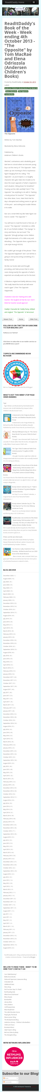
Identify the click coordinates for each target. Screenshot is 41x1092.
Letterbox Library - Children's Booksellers (17, 1022)
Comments (7, 1082)
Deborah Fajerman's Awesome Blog (15, 979)
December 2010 (8, 936)
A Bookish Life (8, 982)
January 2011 (7, 932)
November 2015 (8, 754)
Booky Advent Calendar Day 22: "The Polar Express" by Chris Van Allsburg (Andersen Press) (23, 506)
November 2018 (8, 643)
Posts (5, 1078)
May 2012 (6, 883)
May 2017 (6, 699)
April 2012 (6, 886)
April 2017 (6, 702)
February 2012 (8, 892)
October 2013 (7, 831)
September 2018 (8, 649)
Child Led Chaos (9, 1025)
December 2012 (8, 862)
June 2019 (6, 622)
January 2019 (7, 637)
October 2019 (7, 609)
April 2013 (6, 849)
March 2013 (7, 852)
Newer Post (8, 319)
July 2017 (6, 692)
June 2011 (6, 917)
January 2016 (7, 748)
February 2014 (8, 819)
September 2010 (8, 945)
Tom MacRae (9, 94)
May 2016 (6, 736)
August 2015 (7, 763)
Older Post (33, 319)
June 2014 (6, 806)
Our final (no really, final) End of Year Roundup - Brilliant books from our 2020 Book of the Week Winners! (24, 551)
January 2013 (7, 859)
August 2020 (7, 579)
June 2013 (6, 843)
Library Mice (8, 1002)
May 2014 (6, 809)
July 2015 (6, 766)
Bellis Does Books (10, 977)
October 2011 (7, 905)
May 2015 (6, 772)
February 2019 (8, 634)
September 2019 (8, 612)
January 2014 (7, 822)
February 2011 (8, 929)
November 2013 (8, 828)
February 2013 (8, 856)
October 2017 (7, 683)
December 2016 (8, 714)
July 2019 (6, 619)
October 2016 (7, 720)
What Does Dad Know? (11, 994)
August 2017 (7, 689)
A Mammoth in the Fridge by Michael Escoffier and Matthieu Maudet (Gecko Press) (24, 417)
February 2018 (8, 671)
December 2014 (8, 788)
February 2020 (8, 597)
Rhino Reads (8, 997)
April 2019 (6, 628)
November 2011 (8, 902)
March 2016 (7, 742)
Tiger (4, 403)
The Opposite (23, 91)
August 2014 (7, 800)
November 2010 (8, 939)
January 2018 (7, 674)
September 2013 (8, 834)
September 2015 (8, 760)
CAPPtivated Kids (9, 1007)
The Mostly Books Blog (11, 1020)
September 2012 (8, 871)
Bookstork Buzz (9, 1027)
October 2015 (7, 757)
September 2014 (8, 797)
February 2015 (8, 782)
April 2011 (6, 923)
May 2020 (6, 588)
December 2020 (8, 576)
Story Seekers (8, 1005)
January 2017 (7, 711)
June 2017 (6, 696)
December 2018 (8, 640)
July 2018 (6, 656)
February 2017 (8, 708)
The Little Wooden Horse (12, 1012)
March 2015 (7, 779)
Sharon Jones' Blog (10, 1017)
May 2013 (6, 846)
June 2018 (6, 659)
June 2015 (6, 769)
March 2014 (7, 816)
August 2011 (7, 911)
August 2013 (7, 837)
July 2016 (6, 729)
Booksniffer (8, 999)
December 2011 (8, 899)
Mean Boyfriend (9, 1010)
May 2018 (6, 662)
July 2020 (6, 582)
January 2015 (7, 785)
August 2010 (7, 948)
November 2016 (8, 717)
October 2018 (7, 646)
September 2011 (8, 908)
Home (21, 319)
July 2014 (6, 803)
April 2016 (6, 739)
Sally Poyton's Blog (10, 1030)
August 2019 (7, 616)
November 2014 (8, 791)
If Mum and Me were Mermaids (12, 537)
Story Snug (7, 987)
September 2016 (8, 723)
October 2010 (7, 942)
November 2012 (8, 865)
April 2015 (6, 776)
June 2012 (6, 880)
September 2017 (8, 686)
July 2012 (6, 877)
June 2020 (6, 585)
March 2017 (7, 705)
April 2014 (6, 812)
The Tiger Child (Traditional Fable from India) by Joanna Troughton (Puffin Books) (24, 451)
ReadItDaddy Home (14, 2)
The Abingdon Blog (10, 1035)
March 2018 (7, 668)
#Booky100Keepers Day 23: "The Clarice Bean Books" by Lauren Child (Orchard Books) (24, 434)
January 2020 (7, 600)
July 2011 (6, 914)
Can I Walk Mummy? (10, 974)
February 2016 (8, 745)
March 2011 (7, 926)
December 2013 (8, 825)
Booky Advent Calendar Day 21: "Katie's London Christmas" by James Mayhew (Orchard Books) (24, 489)
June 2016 (6, 732)
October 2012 (7, 868)
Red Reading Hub (9, 992)
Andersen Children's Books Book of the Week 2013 (22, 88)
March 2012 (7, 889)
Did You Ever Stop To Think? (13, 989)
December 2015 (8, 751)
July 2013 (6, 840)
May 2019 (6, 625)
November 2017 (8, 680)
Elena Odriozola (11, 91)
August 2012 (7, 874)
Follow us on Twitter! (10, 333)
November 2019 (8, 606)
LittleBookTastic (9, 984)
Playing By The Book (10, 1015)
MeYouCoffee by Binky (11, 1032)
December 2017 (8, 677)
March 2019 (7, 631)
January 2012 (7, 896)
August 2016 (7, 726)
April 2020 (6, 591)
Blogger (33, 957)
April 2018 (6, 665)
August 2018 (7, 652)
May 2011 (6, 920)
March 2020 (7, 594)
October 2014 (7, 794)
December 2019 (8, 603)
